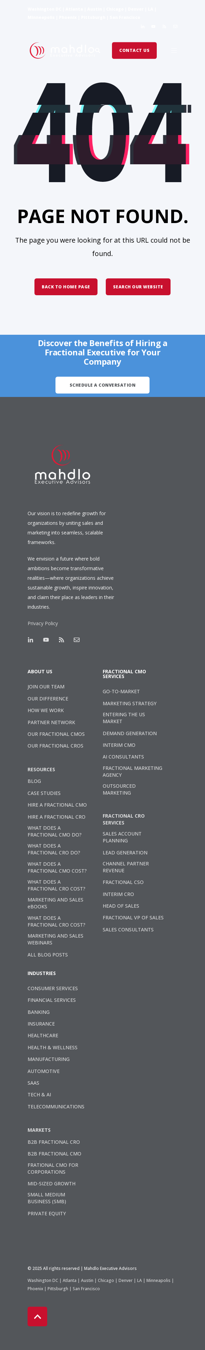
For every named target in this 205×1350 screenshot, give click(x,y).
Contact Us (134, 50)
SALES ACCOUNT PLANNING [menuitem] (122, 837)
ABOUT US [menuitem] (40, 672)
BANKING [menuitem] (39, 1012)
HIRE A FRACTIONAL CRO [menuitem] (56, 817)
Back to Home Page (66, 287)
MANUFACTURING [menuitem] (49, 1059)
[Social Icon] (144, 26)
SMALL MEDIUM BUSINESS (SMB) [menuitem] (47, 1198)
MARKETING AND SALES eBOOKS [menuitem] (55, 903)
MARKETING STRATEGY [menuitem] (129, 703)
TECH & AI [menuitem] (39, 1094)
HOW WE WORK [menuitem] (46, 710)
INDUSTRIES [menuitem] (42, 973)
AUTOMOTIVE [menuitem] (44, 1071)
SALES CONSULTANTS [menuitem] (128, 929)
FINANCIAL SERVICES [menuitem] (52, 1000)
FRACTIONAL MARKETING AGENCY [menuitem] (132, 771)
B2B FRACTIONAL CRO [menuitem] (54, 1142)
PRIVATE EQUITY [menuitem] (47, 1213)
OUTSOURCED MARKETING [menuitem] (119, 789)
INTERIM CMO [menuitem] (119, 745)
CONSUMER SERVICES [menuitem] (53, 988)
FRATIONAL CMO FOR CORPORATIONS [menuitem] (53, 1168)
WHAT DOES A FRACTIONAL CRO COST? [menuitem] (56, 885)
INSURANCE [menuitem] (41, 1023)
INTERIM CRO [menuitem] (118, 894)
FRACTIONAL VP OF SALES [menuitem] (133, 917)
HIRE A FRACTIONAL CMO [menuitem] (57, 804)
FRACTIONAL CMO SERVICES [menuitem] (124, 674)
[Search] (98, 49)
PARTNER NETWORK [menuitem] (51, 722)
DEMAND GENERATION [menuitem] (130, 733)
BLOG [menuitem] (34, 781)
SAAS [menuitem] (33, 1083)
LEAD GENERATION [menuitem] (125, 852)
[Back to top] (37, 1316)
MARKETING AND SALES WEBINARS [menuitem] (55, 939)
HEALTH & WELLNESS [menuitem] (53, 1047)
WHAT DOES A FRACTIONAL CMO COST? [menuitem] (57, 867)
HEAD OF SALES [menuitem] (121, 906)
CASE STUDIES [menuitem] (44, 793)
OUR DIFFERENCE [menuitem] (48, 698)
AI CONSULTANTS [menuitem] (123, 756)
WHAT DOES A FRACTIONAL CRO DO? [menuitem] (54, 849)
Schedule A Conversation (103, 385)
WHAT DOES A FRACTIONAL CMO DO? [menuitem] (55, 831)
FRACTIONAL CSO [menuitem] (123, 882)
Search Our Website (138, 287)
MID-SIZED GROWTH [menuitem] (51, 1183)
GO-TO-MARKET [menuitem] (121, 691)
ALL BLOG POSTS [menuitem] (48, 954)
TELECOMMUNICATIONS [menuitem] (56, 1106)
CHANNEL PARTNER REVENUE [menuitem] (126, 867)
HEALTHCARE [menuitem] (43, 1035)
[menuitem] (44, 769)
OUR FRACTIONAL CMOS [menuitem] (56, 734)
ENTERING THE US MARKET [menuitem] (124, 717)
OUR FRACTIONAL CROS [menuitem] (55, 745)
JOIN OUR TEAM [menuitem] (46, 686)
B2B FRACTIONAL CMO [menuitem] (54, 1153)
